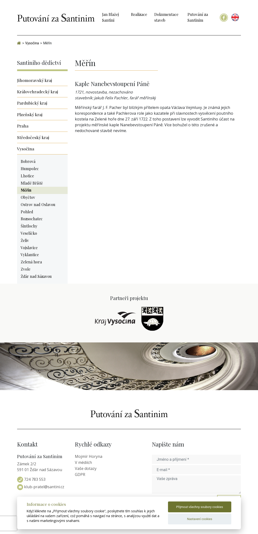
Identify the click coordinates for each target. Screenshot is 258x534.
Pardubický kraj (32, 103)
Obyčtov (28, 197)
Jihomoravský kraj (34, 80)
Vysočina (25, 148)
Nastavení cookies (199, 519)
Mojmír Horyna (88, 456)
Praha (22, 125)
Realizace (139, 14)
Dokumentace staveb (166, 17)
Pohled (27, 211)
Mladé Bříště (32, 183)
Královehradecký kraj (37, 91)
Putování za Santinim (197, 17)
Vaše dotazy (86, 468)
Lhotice (27, 175)
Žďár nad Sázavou (36, 276)
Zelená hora (31, 261)
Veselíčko (29, 233)
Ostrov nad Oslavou (38, 204)
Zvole (25, 269)
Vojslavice (29, 247)
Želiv (25, 240)
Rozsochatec (32, 218)
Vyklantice (30, 254)
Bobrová (28, 161)
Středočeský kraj (33, 137)
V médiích (83, 462)
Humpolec (30, 168)
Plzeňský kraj (29, 114)
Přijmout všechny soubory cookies (199, 507)
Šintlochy (29, 225)
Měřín (26, 190)
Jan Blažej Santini (110, 17)
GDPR (80, 474)
